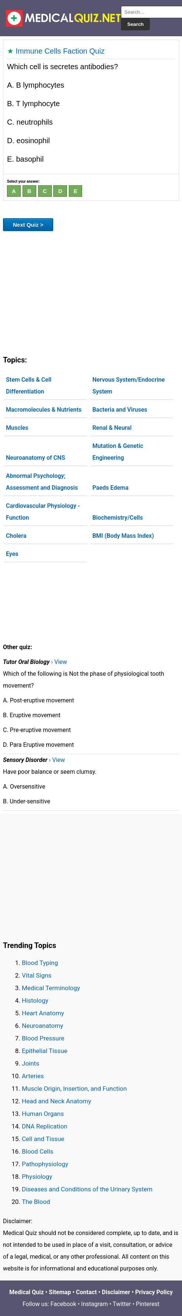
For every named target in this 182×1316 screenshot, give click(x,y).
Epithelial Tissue (44, 1051)
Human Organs (43, 1113)
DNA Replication (44, 1126)
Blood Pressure (43, 1038)
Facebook (63, 1303)
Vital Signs (36, 975)
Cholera (16, 535)
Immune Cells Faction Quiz (60, 51)
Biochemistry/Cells (117, 517)
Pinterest (147, 1303)
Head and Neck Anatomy (56, 1101)
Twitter (122, 1303)
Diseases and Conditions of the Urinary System (87, 1189)
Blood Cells (37, 1151)
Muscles (17, 427)
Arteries (33, 1076)
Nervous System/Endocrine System (128, 385)
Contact (86, 1292)
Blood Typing (40, 962)
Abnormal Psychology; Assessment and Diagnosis (42, 481)
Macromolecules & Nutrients (44, 409)
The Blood (36, 1201)
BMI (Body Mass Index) (123, 535)
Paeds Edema (110, 487)
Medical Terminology (51, 988)
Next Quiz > (28, 225)
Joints (30, 1063)
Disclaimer (116, 1292)
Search (135, 24)
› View (59, 661)
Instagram (94, 1303)
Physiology (37, 1176)
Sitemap (60, 1292)
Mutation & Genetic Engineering (118, 451)
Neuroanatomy (42, 1025)
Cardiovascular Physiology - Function (43, 511)
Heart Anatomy (43, 1013)
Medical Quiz (26, 1292)
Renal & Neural (112, 427)
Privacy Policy (154, 1292)
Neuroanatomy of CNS (35, 457)
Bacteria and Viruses (119, 409)
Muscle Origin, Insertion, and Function (74, 1088)
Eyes (12, 553)
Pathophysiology (45, 1164)
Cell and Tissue (43, 1139)
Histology (35, 1000)
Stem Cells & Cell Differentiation (28, 385)
